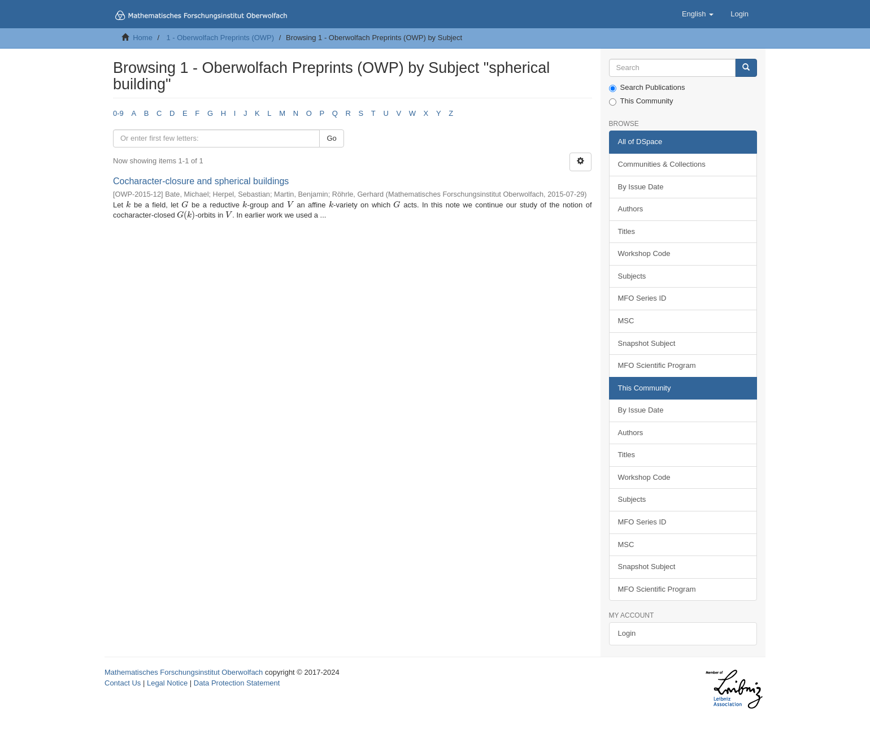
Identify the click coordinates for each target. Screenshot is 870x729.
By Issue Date (641, 187)
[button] (697, 14)
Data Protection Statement (237, 683)
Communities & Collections (662, 164)
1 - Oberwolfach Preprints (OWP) (220, 37)
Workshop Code (644, 253)
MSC (626, 320)
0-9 (118, 113)
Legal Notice (167, 683)
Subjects (632, 276)
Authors (630, 209)
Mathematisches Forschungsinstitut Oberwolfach (184, 672)
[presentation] (128, 205)
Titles (627, 231)
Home (143, 37)
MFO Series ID (642, 298)
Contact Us (123, 683)
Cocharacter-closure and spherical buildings (201, 181)
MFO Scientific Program (657, 365)
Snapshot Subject (647, 343)
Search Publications (647, 87)
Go (331, 138)
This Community (641, 101)
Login (627, 633)
